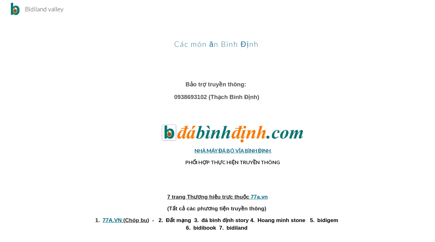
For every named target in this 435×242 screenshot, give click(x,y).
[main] (217, 40)
